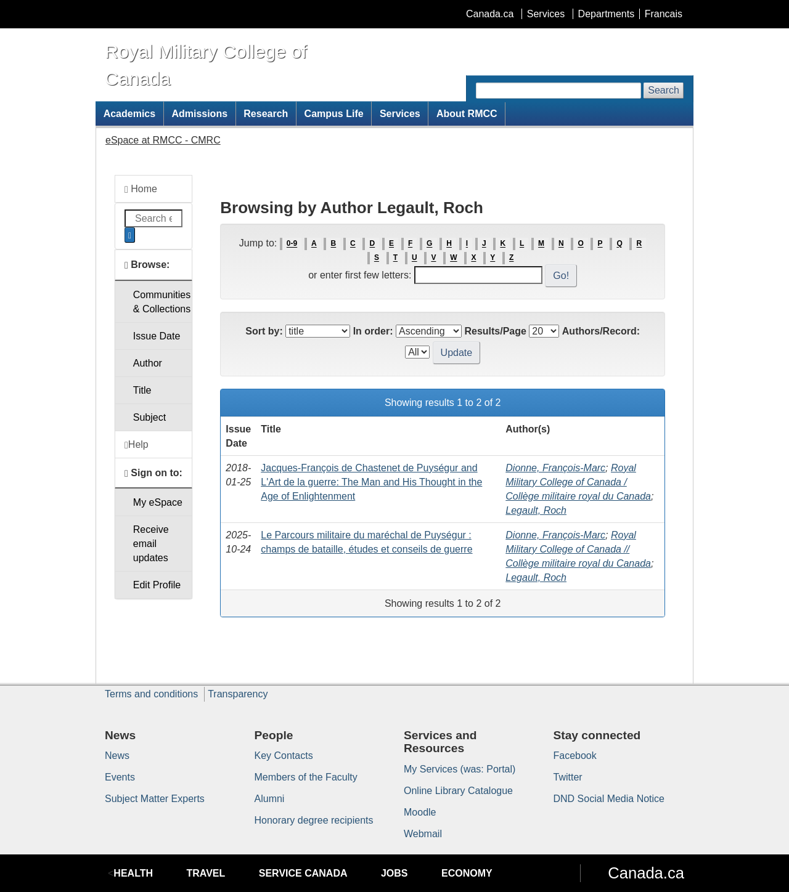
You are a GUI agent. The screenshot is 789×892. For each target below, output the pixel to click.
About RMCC (466, 113)
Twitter (568, 777)
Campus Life (334, 113)
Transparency (238, 694)
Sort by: (263, 331)
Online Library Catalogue (458, 790)
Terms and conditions (151, 694)
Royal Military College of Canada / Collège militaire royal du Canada (578, 482)
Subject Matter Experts (155, 798)
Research (265, 113)
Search (663, 90)
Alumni (270, 798)
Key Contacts (284, 755)
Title (142, 390)
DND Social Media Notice (609, 798)
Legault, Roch (535, 510)
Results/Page (495, 331)
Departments (606, 14)
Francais (663, 14)
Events (120, 777)
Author (147, 363)
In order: (373, 331)
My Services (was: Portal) (459, 769)
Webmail (423, 834)
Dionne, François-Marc (555, 468)
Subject (149, 417)
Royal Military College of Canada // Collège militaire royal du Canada (578, 549)
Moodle (420, 812)
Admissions (199, 113)
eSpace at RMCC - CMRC (163, 140)
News (117, 755)
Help (137, 444)
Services (546, 14)
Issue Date (156, 336)
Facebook (575, 755)
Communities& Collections (161, 302)
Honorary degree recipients (314, 820)
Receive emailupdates (151, 543)
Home (141, 189)
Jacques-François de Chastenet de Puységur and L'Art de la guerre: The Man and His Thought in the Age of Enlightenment (371, 482)
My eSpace (157, 502)
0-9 (292, 244)
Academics (130, 113)
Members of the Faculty (306, 777)
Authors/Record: (601, 331)
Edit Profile (157, 585)
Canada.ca (489, 14)
